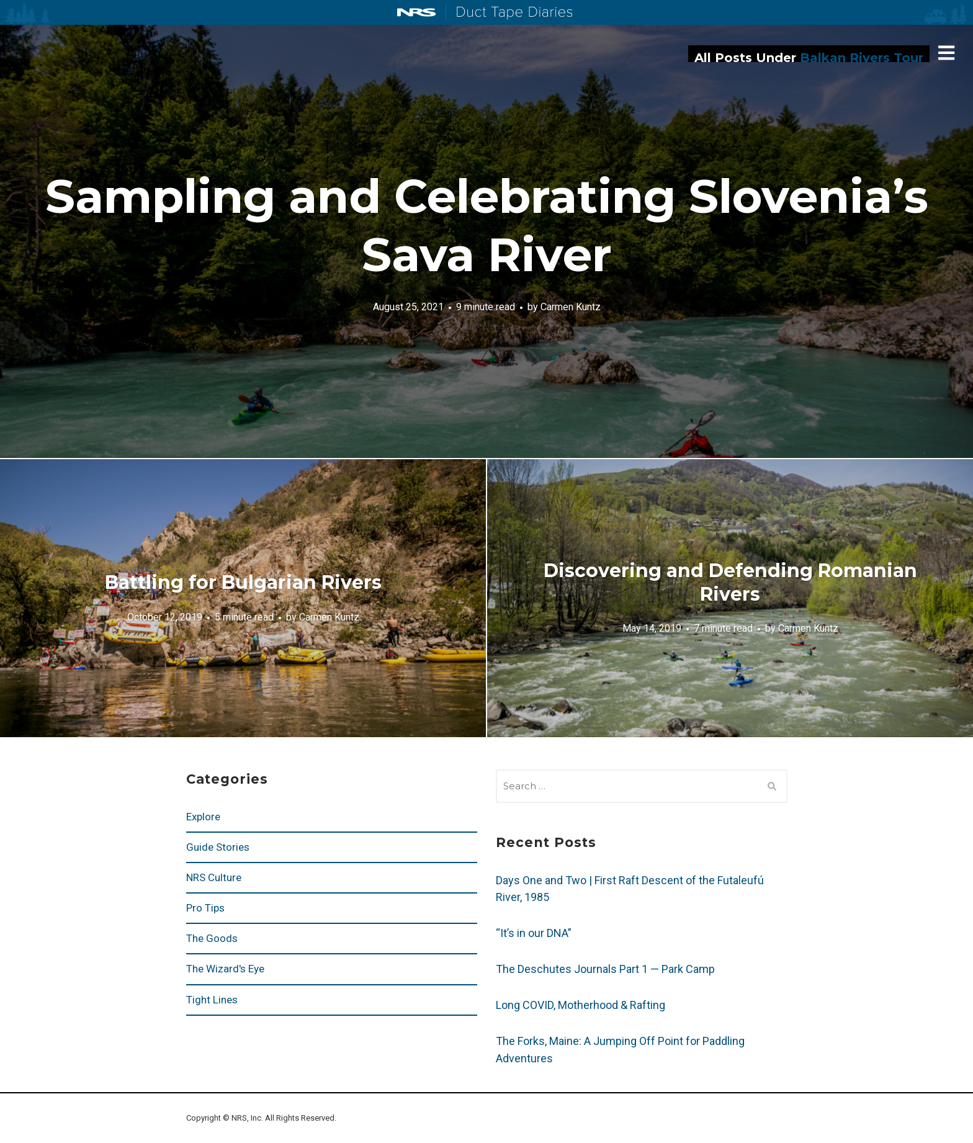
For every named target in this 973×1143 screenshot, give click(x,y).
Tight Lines (212, 999)
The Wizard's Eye (225, 968)
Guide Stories (217, 847)
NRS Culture (213, 877)
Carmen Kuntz (570, 306)
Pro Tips (205, 908)
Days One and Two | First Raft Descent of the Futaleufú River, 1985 (630, 889)
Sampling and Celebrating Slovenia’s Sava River (486, 225)
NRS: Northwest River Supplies (416, 12)
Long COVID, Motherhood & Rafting (580, 1004)
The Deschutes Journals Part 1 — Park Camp (605, 968)
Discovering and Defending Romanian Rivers (730, 582)
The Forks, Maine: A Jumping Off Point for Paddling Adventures (620, 1049)
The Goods (212, 938)
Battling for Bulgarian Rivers (243, 582)
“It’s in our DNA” (534, 932)
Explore (203, 816)
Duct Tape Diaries (509, 13)
